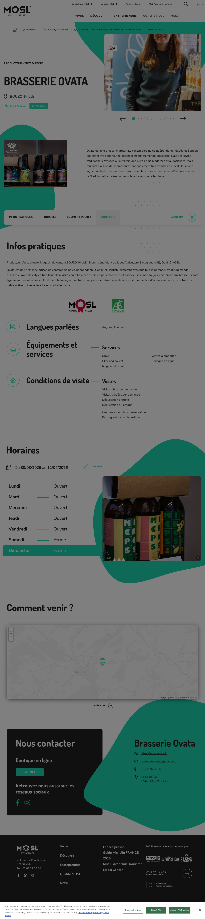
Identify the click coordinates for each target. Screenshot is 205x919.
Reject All (156, 910)
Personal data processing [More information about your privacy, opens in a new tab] (90, 913)
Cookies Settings (133, 910)
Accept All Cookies (179, 910)
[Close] (199, 910)
